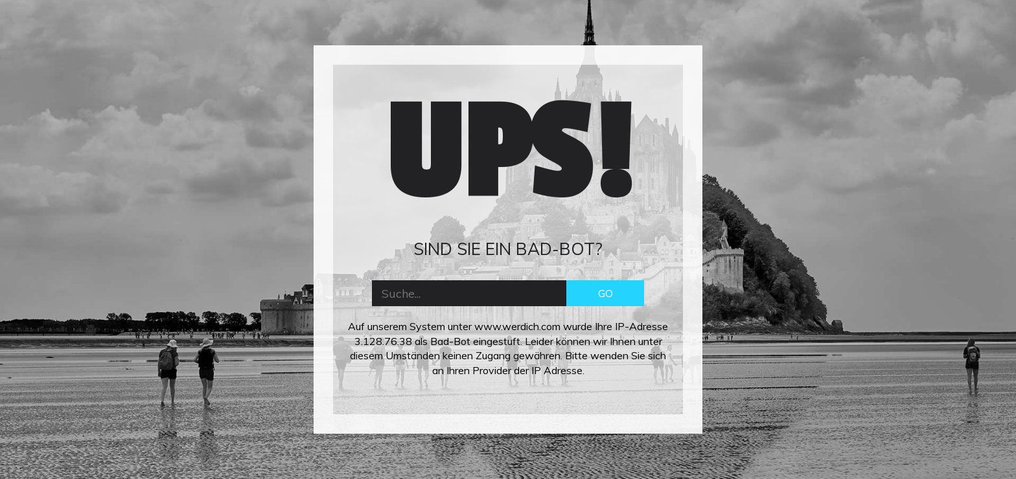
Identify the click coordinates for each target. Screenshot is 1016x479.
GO (605, 293)
